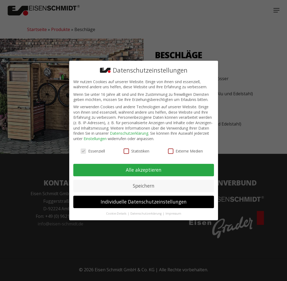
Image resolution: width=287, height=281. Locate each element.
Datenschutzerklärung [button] (146, 211)
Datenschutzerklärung (129, 131)
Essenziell (93, 148)
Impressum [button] (173, 211)
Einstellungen (95, 136)
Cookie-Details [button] (116, 211)
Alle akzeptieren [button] (143, 167)
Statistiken (136, 148)
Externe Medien (185, 148)
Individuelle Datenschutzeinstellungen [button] (144, 199)
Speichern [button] (143, 183)
